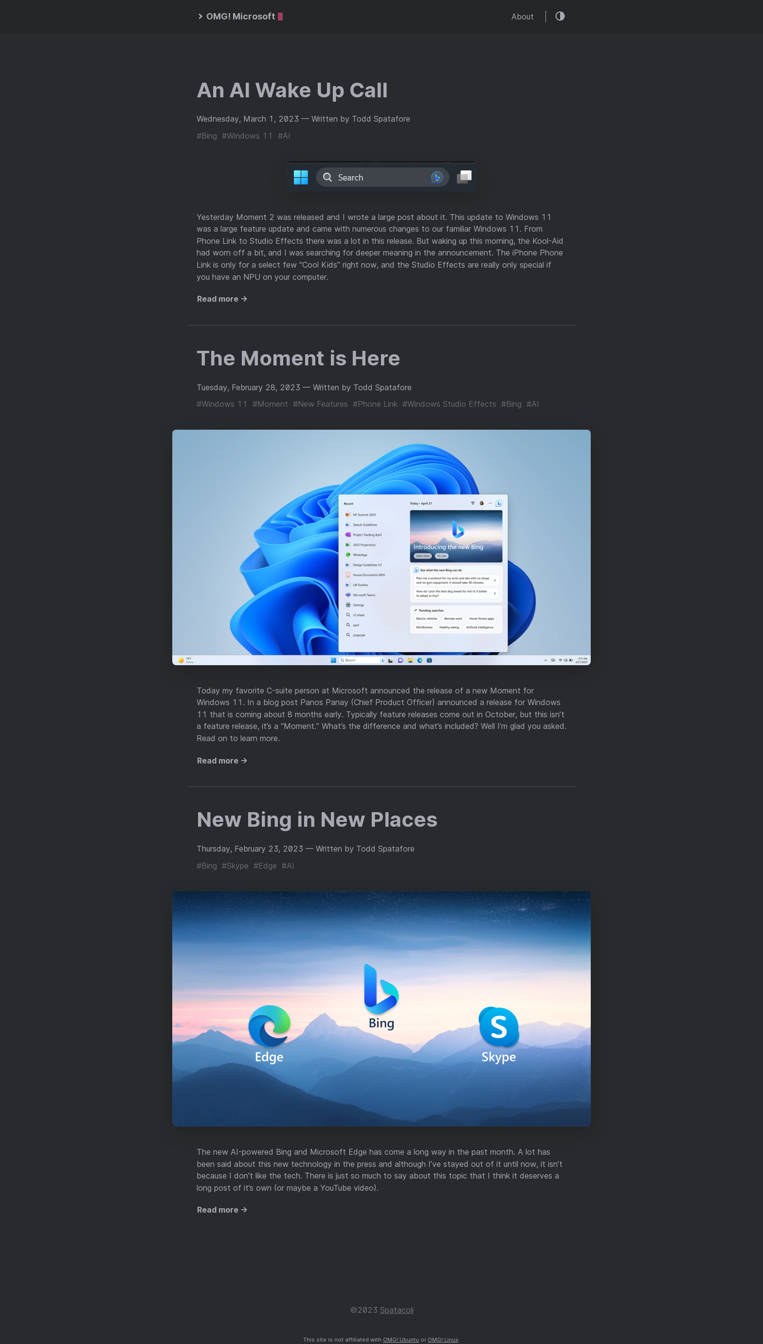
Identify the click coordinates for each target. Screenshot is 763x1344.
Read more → (222, 299)
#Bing (207, 136)
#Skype (235, 866)
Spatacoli (397, 1310)
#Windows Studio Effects (449, 404)
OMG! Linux (443, 1339)
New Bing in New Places (317, 819)
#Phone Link (375, 404)
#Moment (270, 404)
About (522, 16)
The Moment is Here (298, 357)
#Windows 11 (247, 136)
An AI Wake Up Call (292, 89)
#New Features (320, 404)
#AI (284, 136)
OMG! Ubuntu (401, 1339)
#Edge (265, 866)
